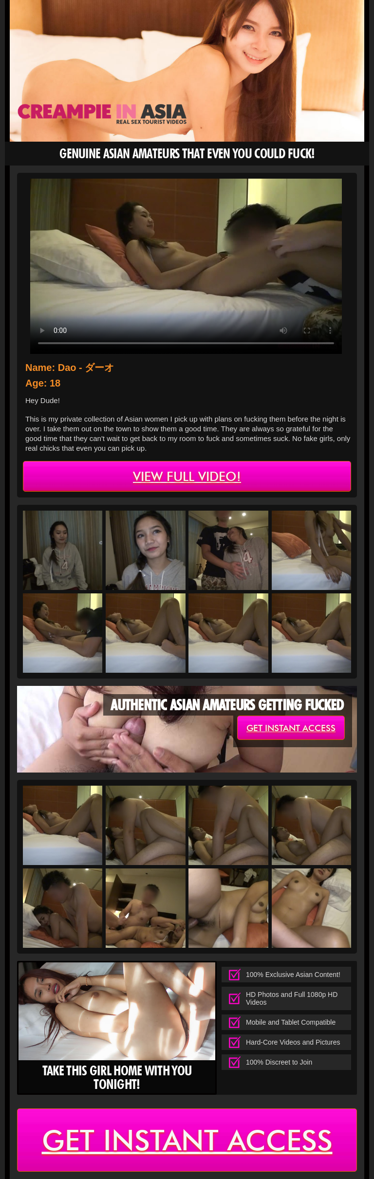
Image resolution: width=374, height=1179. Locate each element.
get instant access (291, 728)
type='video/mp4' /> (186, 266)
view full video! (187, 476)
